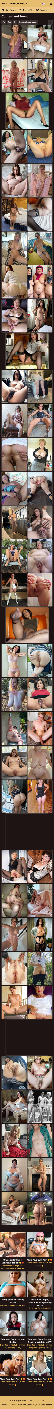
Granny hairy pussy (28, 22)
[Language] (45, 3)
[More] (50, 22)
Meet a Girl (27, 10)
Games (43, 10)
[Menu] (51, 3)
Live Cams (10, 10)
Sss (9, 22)
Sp (15, 22)
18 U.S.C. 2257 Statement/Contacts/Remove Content (27, 1404)
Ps (4, 22)
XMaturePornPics (14, 3)
